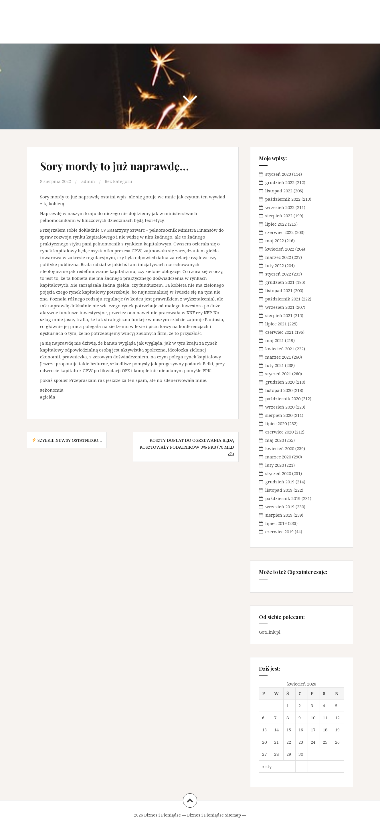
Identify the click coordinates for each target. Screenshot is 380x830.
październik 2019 (282, 498)
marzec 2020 (278, 457)
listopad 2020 (278, 390)
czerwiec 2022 (279, 232)
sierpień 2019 (278, 515)
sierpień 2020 (278, 415)
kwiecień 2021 (279, 348)
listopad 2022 (278, 191)
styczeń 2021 (278, 373)
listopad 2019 (278, 490)
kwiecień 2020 (279, 448)
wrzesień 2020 (279, 407)
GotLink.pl (269, 632)
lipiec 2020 (276, 423)
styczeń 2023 (278, 174)
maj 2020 (274, 440)
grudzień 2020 (279, 382)
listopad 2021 (278, 290)
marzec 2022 (278, 257)
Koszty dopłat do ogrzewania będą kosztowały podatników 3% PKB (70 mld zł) (187, 447)
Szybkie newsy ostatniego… (67, 440)
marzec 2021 (278, 357)
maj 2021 (274, 340)
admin (88, 181)
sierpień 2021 (278, 315)
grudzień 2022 (279, 182)
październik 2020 (282, 398)
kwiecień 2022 (279, 249)
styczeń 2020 (278, 473)
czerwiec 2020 (279, 432)
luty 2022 (274, 265)
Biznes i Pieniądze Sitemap (214, 815)
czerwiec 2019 (279, 531)
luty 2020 (274, 465)
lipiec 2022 (276, 224)
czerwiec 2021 (279, 332)
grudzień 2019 (279, 482)
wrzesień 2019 (279, 506)
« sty (267, 766)
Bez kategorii (118, 181)
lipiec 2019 (276, 523)
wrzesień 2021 (279, 307)
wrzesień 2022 (279, 207)
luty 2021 (274, 365)
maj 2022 (274, 240)
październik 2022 (282, 199)
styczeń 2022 (278, 274)
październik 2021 (282, 299)
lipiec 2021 (276, 324)
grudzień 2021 (279, 282)
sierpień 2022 (278, 215)
